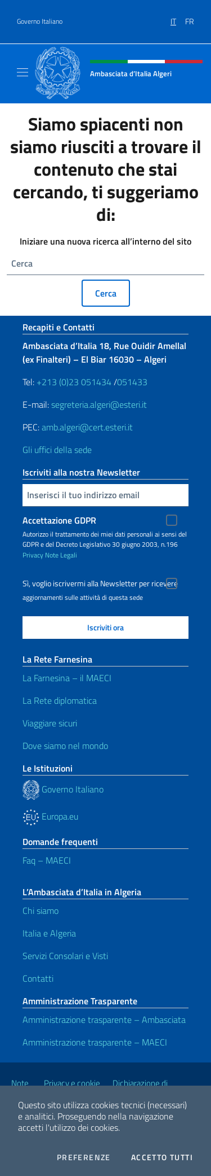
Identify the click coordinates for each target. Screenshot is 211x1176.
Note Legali (61, 555)
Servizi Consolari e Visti (65, 955)
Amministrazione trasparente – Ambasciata (104, 1019)
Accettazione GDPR (59, 520)
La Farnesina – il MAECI (67, 678)
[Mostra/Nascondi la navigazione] (22, 72)
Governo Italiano (39, 21)
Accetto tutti (162, 1157)
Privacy (33, 555)
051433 (132, 382)
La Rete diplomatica (60, 700)
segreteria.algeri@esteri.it (99, 404)
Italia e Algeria (49, 933)
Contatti (38, 978)
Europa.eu (50, 816)
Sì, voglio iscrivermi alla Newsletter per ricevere (100, 583)
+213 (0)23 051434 (74, 382)
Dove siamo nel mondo (65, 745)
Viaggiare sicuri (50, 723)
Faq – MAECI (47, 860)
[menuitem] (177, 17)
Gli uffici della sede (57, 449)
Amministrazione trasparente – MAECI (95, 1042)
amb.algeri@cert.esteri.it (87, 427)
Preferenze (84, 1157)
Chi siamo (41, 910)
